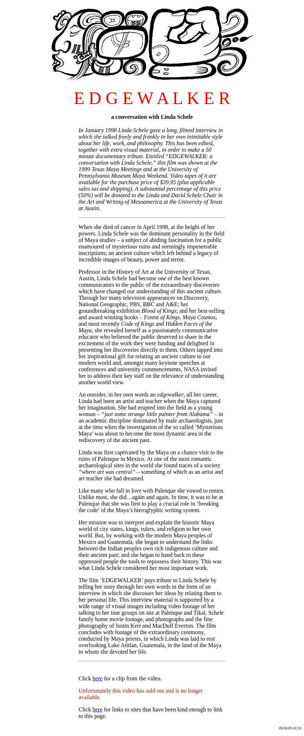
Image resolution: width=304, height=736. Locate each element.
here (98, 678)
